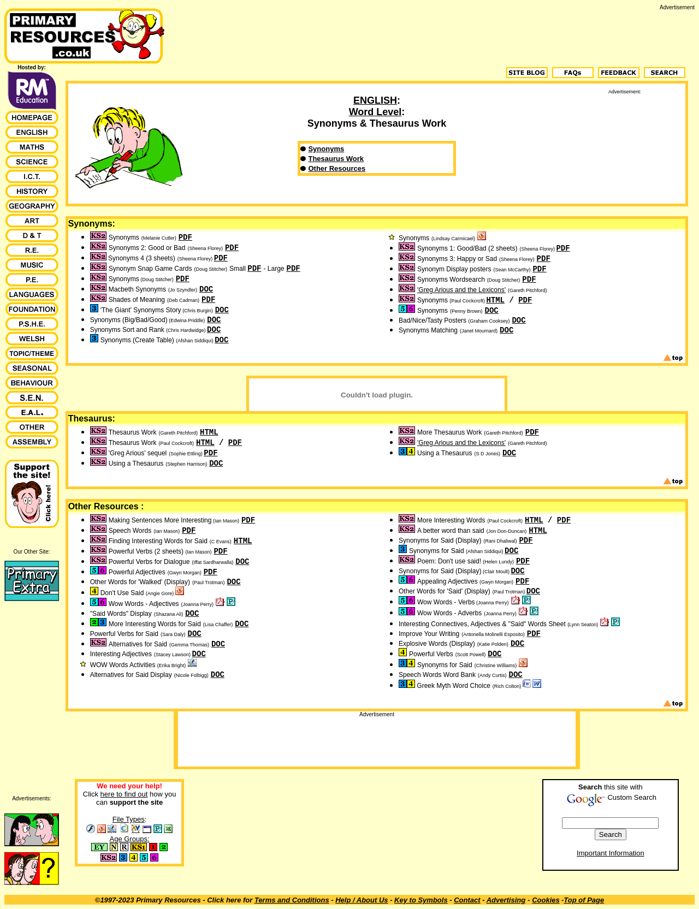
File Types (128, 819)
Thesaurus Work (336, 159)
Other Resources (336, 168)
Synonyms (326, 149)
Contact (467, 900)
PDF (185, 237)
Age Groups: (130, 839)
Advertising (506, 900)
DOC (206, 289)
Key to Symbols (421, 900)
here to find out (124, 794)
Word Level (375, 111)
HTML (495, 300)
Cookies (546, 900)
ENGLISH (375, 100)
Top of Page (584, 900)
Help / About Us (361, 900)
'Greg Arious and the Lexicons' (461, 290)
